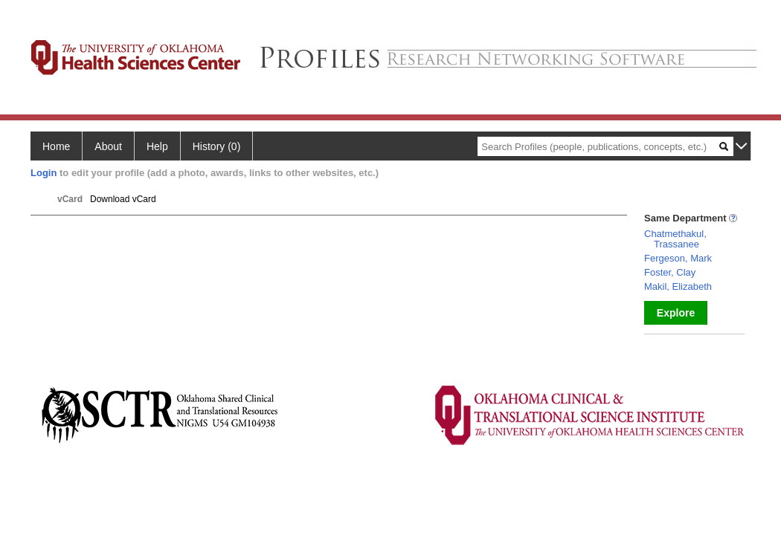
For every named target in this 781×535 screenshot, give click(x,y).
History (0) (217, 146)
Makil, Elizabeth (678, 286)
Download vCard (123, 199)
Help (157, 146)
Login (43, 172)
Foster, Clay (669, 272)
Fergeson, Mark (678, 258)
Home (56, 146)
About (108, 146)
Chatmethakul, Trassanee (675, 239)
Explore (676, 313)
